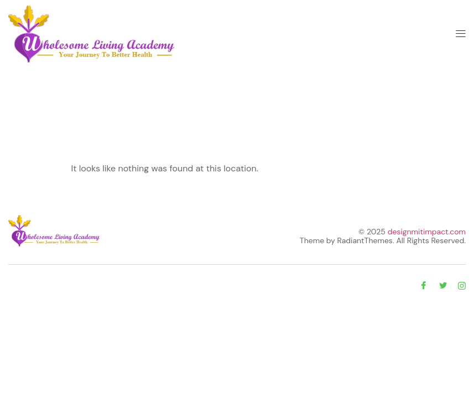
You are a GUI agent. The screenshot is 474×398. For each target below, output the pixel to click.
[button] (461, 34)
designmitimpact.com (427, 232)
